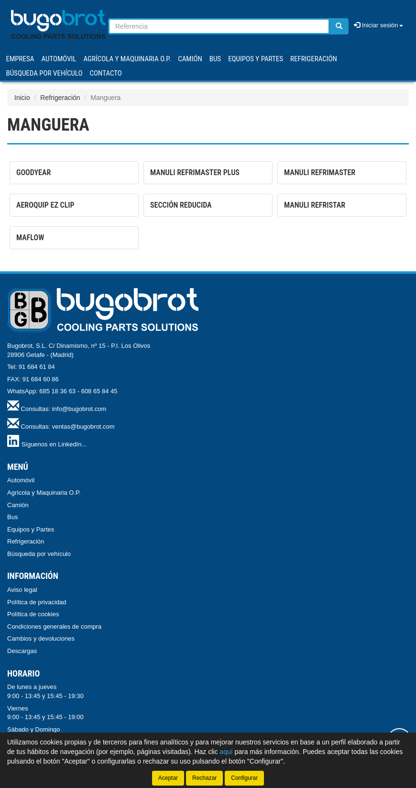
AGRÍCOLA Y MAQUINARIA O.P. (127, 59)
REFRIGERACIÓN (313, 59)
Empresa (20, 59)
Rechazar (204, 778)
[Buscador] (219, 26)
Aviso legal (22, 589)
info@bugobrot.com (79, 408)
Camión (18, 505)
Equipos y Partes (30, 529)
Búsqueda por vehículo (44, 73)
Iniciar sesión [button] (378, 25)
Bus (12, 517)
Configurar (244, 778)
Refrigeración (60, 97)
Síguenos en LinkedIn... (54, 444)
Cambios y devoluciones (41, 638)
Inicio (22, 97)
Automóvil (20, 480)
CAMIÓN (190, 59)
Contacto (106, 73)
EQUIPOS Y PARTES (255, 59)
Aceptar (168, 778)
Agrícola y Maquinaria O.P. (44, 492)
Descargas (22, 651)
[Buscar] (339, 26)
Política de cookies (33, 614)
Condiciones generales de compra (54, 626)
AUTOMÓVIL (58, 59)
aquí (225, 751)
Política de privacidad (36, 602)
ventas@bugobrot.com (83, 426)
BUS (215, 59)
